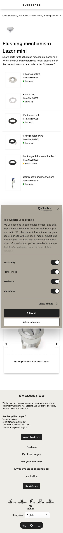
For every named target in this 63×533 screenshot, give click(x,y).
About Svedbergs (31, 437)
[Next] (57, 344)
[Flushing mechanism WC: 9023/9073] (31, 343)
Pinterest (50, 501)
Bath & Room (32, 486)
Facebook (11, 501)
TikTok (32, 501)
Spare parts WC (51, 15)
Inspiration (31, 476)
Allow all (31, 313)
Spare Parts (36, 15)
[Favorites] (31, 525)
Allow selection (31, 322)
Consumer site (9, 15)
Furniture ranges (31, 454)
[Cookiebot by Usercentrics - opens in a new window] (38, 209)
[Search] (24, 525)
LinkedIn (40, 501)
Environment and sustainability (31, 468)
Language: (18, 515)
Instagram (22, 501)
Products (23, 15)
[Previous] (6, 344)
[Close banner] (58, 209)
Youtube (30, 507)
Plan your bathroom (31, 461)
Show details (46, 303)
